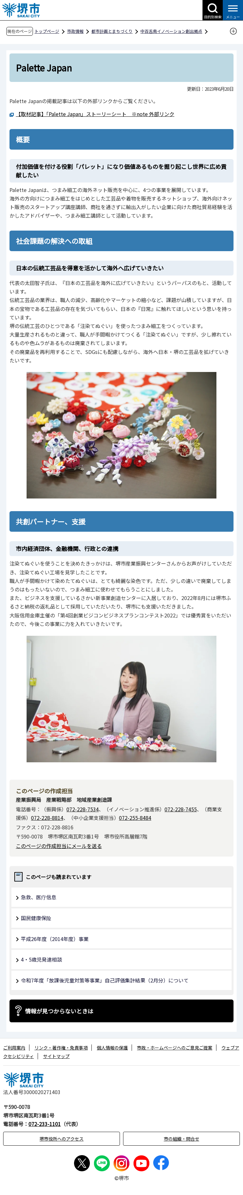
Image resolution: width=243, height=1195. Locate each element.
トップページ (46, 31)
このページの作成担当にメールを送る (59, 846)
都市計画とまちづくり (112, 31)
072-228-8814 (47, 817)
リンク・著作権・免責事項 (61, 1047)
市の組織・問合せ (181, 1139)
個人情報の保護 (112, 1047)
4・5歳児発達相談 (41, 959)
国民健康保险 (36, 918)
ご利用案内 (14, 1047)
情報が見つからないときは (59, 1011)
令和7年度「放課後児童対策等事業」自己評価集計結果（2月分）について (105, 980)
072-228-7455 (181, 809)
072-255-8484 (135, 817)
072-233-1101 (44, 1124)
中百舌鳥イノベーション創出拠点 (171, 31)
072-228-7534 (82, 809)
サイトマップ (56, 1056)
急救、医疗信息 (38, 897)
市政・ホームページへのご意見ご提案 (174, 1047)
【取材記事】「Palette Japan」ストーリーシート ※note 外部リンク (95, 114)
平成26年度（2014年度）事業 (55, 939)
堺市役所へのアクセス (62, 1139)
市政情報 (75, 31)
